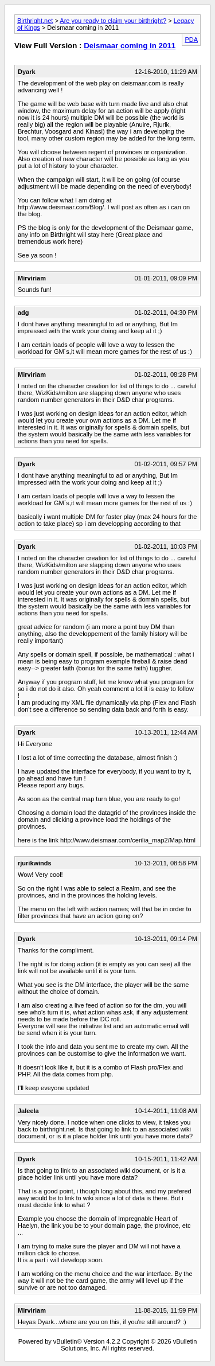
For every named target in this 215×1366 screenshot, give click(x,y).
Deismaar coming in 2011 (129, 45)
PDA (191, 39)
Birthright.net (35, 20)
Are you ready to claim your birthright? (113, 20)
